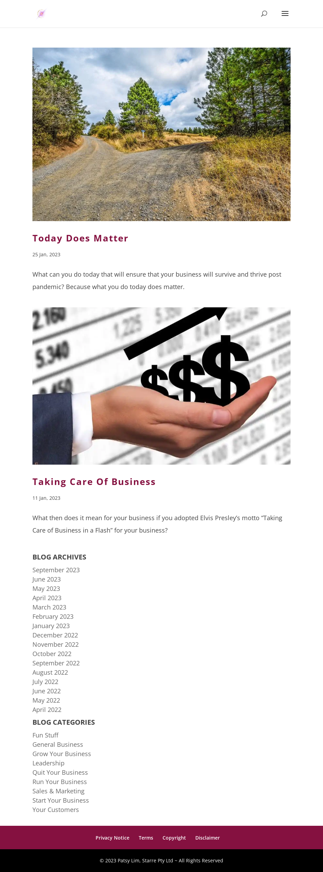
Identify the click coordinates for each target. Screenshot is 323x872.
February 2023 (53, 616)
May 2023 (46, 588)
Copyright (174, 837)
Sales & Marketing (58, 791)
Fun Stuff (45, 735)
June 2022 (46, 691)
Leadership (48, 763)
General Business (57, 744)
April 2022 (46, 709)
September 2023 (56, 570)
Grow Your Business (61, 754)
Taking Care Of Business (94, 481)
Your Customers (55, 809)
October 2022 (51, 654)
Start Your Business (60, 800)
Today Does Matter (80, 238)
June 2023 (46, 579)
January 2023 (51, 626)
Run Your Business (59, 781)
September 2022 (56, 663)
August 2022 (50, 672)
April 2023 (46, 598)
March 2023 (49, 607)
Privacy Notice (112, 837)
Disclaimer (207, 837)
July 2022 (45, 681)
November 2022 (55, 644)
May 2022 (46, 700)
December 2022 (55, 635)
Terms (146, 837)
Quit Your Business (60, 772)
